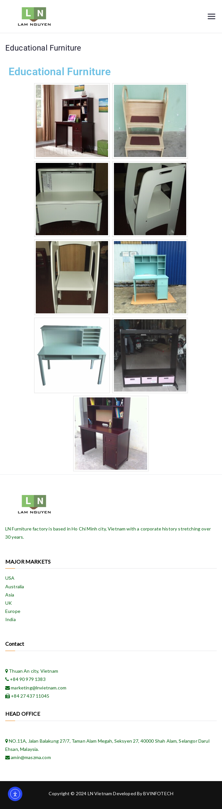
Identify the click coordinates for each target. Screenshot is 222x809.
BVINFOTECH (158, 793)
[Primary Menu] (211, 16)
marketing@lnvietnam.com (38, 687)
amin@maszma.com (30, 757)
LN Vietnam (100, 793)
